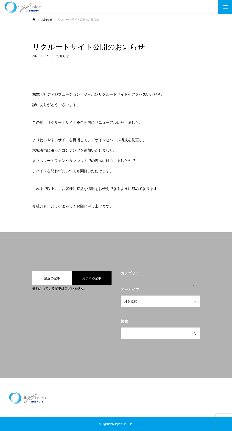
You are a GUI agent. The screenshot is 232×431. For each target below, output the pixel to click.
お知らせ (62, 57)
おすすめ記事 (91, 278)
